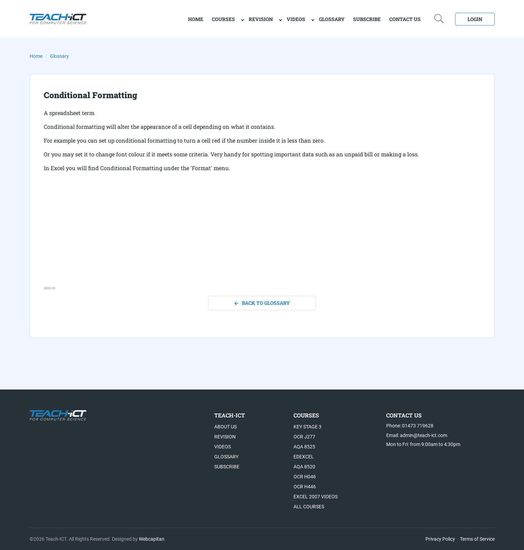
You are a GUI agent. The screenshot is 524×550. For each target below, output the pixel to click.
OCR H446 (305, 486)
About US (225, 426)
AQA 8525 (304, 446)
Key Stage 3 (307, 426)
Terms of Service (477, 539)
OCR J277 (304, 436)
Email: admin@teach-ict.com (416, 435)
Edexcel (304, 456)
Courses (223, 19)
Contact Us (405, 19)
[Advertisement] (250, 237)
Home (36, 56)
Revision (261, 19)
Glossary (332, 19)
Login (475, 19)
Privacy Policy (440, 539)
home (195, 19)
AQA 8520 (304, 466)
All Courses (309, 506)
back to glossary (262, 303)
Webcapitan (151, 539)
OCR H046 (305, 476)
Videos (296, 19)
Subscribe (367, 19)
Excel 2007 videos (316, 496)
